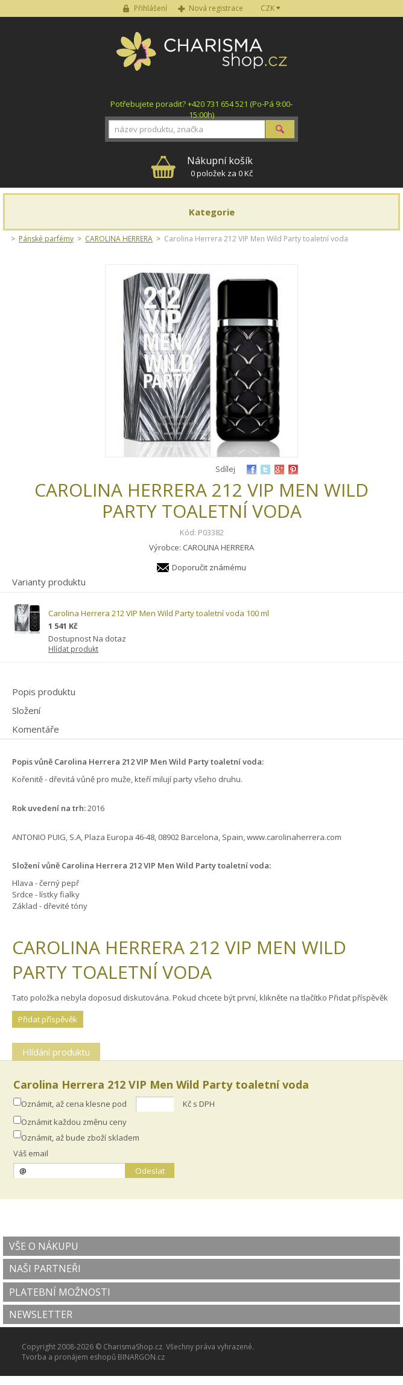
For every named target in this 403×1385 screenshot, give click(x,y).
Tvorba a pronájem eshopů (69, 1357)
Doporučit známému (209, 567)
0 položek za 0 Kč (220, 166)
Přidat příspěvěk (47, 1019)
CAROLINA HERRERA (119, 239)
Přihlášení (150, 8)
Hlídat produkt (73, 649)
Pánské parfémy (46, 239)
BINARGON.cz (141, 1357)
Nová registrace (216, 8)
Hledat (279, 129)
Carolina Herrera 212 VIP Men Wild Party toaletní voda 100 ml (158, 613)
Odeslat (150, 1170)
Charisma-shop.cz (201, 58)
